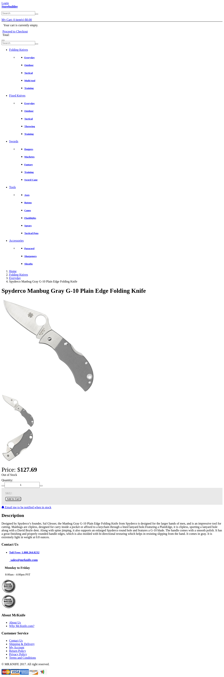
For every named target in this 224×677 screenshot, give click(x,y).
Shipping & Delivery (22, 644)
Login (5, 3)
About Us (15, 622)
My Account (16, 647)
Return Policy (17, 650)
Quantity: (7, 480)
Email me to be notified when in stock (26, 507)
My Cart (17, 19)
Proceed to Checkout (15, 31)
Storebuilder (10, 6)
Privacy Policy (18, 654)
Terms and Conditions (22, 657)
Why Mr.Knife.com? (21, 626)
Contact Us (16, 640)
